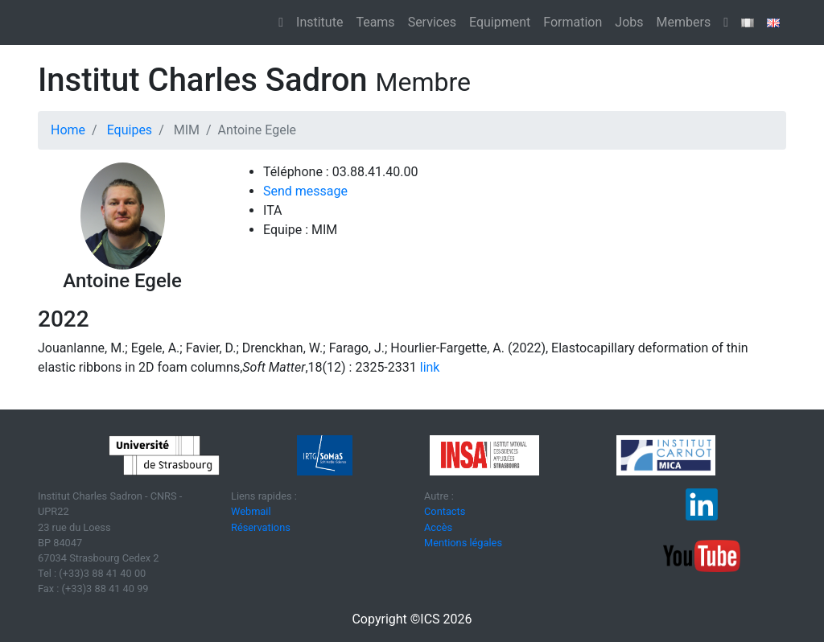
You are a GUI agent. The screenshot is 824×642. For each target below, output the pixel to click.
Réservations (260, 527)
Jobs (629, 22)
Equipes (129, 130)
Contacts (444, 511)
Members (684, 22)
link (428, 367)
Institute (319, 22)
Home (68, 130)
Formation (572, 22)
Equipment (499, 22)
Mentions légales (463, 543)
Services (432, 22)
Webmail (251, 511)
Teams (375, 22)
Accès (438, 527)
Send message (305, 191)
